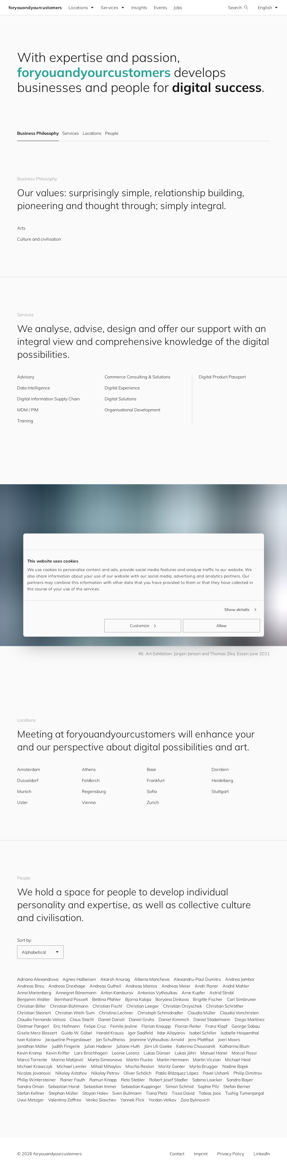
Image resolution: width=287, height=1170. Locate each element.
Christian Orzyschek (182, 1006)
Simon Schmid (179, 1086)
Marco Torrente (32, 1059)
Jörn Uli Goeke (158, 1046)
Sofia (152, 791)
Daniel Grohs (141, 1019)
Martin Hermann (173, 1059)
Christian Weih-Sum (75, 1012)
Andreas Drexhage (66, 986)
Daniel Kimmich (174, 1019)
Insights (139, 7)
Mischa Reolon (139, 1066)
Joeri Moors (229, 1039)
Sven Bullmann (126, 1093)
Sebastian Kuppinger (141, 1086)
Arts (21, 228)
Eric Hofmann (66, 1026)
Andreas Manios (141, 986)
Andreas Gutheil (105, 986)
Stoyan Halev (95, 1093)
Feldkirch (91, 780)
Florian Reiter (188, 1026)
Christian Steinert (34, 1012)
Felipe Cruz (95, 1026)
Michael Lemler (72, 1066)
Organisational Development (132, 409)
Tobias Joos (210, 1093)
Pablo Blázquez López (177, 1073)
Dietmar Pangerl (33, 1026)
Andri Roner (206, 986)
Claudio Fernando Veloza (41, 1019)
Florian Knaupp (156, 1026)
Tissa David (183, 1093)
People (112, 133)
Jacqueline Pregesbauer (68, 1039)
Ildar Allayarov (171, 1032)
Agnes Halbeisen (79, 979)
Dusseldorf (27, 780)
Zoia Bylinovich (195, 1099)
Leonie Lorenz (125, 1053)
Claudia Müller (201, 1012)
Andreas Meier (176, 986)
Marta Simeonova (105, 1059)
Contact (177, 1153)
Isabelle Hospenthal (240, 1032)
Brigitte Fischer (208, 999)
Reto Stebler (133, 1079)
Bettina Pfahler (106, 999)
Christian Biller (31, 1006)
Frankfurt (155, 780)
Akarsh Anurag (115, 979)
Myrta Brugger (203, 1066)
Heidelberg (222, 780)
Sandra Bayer (240, 1079)
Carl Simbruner (241, 999)
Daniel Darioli (111, 1019)
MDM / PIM (28, 409)
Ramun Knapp (103, 1079)
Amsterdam (28, 769)
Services (70, 133)
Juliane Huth (128, 1046)
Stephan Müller (63, 1093)
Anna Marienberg (34, 992)
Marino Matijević (67, 1059)
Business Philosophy (38, 133)
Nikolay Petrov (105, 1073)
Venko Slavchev (101, 1099)
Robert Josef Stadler (168, 1079)
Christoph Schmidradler (160, 1012)
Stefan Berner (236, 1086)
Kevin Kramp (29, 1053)
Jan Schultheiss (110, 1039)
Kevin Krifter (58, 1053)
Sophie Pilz (208, 1086)
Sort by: (24, 940)
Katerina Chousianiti (195, 1046)
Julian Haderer (98, 1046)
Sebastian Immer (100, 1086)
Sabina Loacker (207, 1079)
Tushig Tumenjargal (244, 1093)
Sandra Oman (30, 1086)
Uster (22, 802)
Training (25, 420)
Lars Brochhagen (91, 1053)
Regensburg (94, 791)
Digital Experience (122, 387)
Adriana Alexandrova (37, 979)
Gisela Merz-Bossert (37, 1032)
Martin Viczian (207, 1059)
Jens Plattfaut (201, 1039)
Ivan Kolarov (29, 1039)
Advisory (25, 376)
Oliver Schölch (137, 1073)
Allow (221, 625)
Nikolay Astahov (71, 1073)
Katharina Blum (235, 1046)
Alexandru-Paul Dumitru (197, 979)
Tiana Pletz (156, 1093)
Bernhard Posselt (71, 999)
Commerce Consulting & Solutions (137, 376)
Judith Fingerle (66, 1046)
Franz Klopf (216, 1026)
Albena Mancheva (151, 979)
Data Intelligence (33, 387)
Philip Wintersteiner (36, 1079)
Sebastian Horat (63, 1086)
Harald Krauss (110, 1032)
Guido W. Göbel (76, 1032)
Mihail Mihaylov (106, 1066)
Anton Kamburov (117, 992)
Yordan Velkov (162, 1099)
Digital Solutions (120, 398)
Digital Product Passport (222, 376)
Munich (24, 791)
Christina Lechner (116, 1012)
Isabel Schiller (202, 1032)
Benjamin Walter (33, 999)
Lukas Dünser (157, 1053)
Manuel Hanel (213, 1053)
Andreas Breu (30, 986)
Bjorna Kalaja (138, 999)
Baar (151, 769)
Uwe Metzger (30, 1099)
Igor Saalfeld (140, 1032)
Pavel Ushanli (216, 1073)
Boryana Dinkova (172, 999)
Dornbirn (220, 769)
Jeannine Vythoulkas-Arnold (156, 1039)
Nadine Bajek (235, 1066)
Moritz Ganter (171, 1066)
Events (160, 7)
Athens (89, 769)
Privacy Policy (230, 1153)
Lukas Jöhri (185, 1053)
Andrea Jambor (240, 979)
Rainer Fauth (72, 1079)
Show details (237, 609)
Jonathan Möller (32, 1046)
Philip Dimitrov (248, 1073)
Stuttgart (220, 791)
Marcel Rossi (244, 1053)
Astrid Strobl (221, 992)
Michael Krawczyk (34, 1066)
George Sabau (246, 1026)
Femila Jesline (123, 1026)
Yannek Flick (132, 1099)
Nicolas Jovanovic (34, 1073)
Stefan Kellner (30, 1093)
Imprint (201, 1153)
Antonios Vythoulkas (157, 992)
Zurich (153, 802)
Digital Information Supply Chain (48, 398)
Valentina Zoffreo (64, 1099)
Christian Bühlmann (69, 1006)
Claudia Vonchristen (239, 1012)
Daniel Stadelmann (211, 1019)
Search (238, 7)
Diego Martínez (250, 1019)
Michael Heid (237, 1059)
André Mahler (236, 986)
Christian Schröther (225, 1006)
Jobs (178, 7)
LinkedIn (262, 1153)
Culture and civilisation (39, 239)
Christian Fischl (107, 1006)
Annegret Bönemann (76, 992)
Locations (92, 133)
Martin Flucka (139, 1059)
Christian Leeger (143, 1006)
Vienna (88, 802)
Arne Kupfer (193, 992)
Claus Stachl (82, 1019)
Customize (143, 625)
